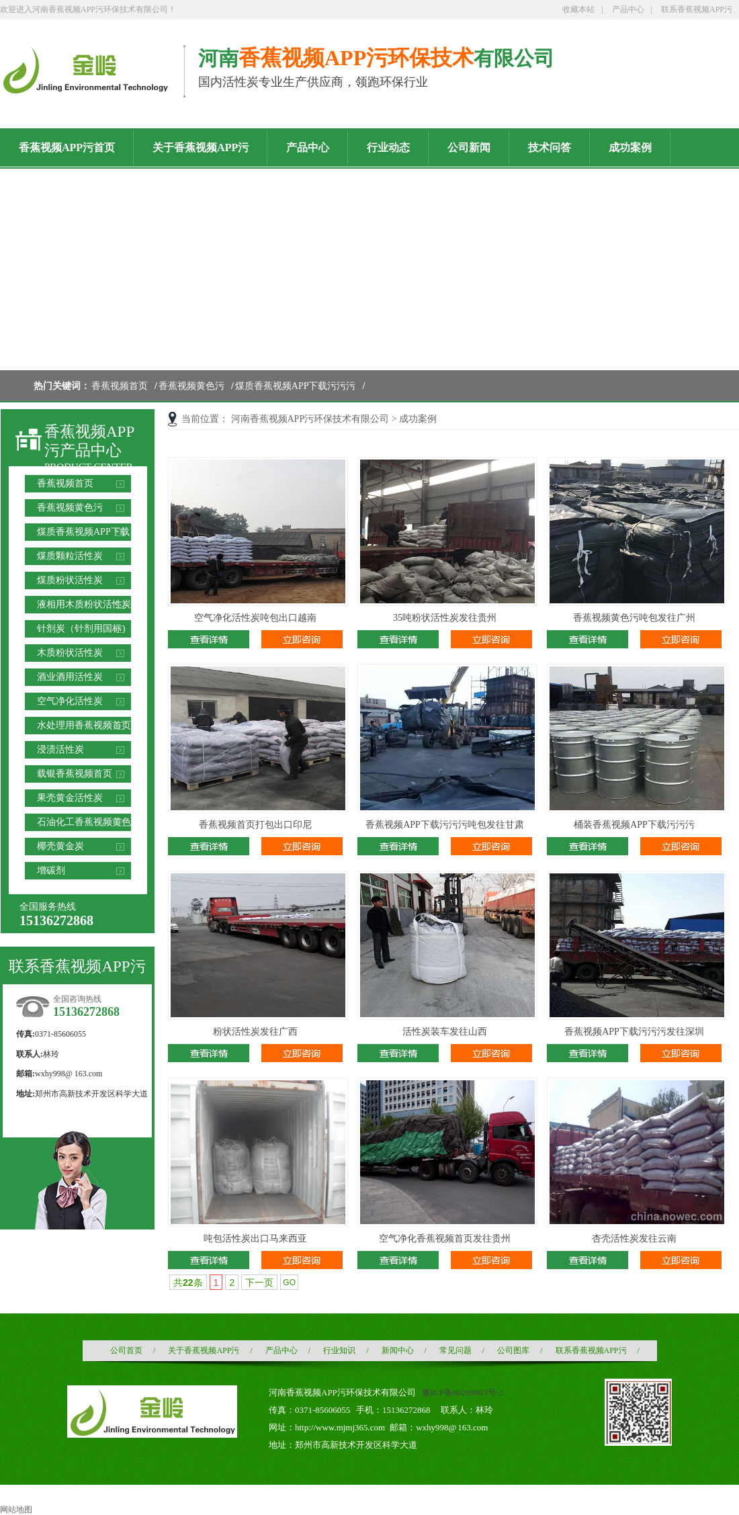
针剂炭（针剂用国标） (84, 628)
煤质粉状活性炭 (70, 580)
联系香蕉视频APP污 (696, 9)
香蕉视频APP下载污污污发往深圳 (634, 1032)
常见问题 (455, 1350)
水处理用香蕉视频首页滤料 (84, 727)
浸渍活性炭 (60, 749)
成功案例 (418, 419)
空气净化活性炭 (70, 701)
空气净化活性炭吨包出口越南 (255, 618)
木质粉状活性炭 (70, 653)
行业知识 (339, 1350)
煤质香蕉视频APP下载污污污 (295, 386)
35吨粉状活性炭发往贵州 (444, 618)
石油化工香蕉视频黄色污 (84, 824)
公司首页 (126, 1350)
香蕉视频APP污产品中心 (89, 441)
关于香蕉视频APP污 (203, 1350)
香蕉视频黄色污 (191, 386)
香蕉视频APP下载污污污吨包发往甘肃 (444, 825)
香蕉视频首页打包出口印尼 (255, 825)
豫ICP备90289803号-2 (463, 1392)
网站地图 (16, 1509)
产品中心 (628, 9)
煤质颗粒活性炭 (70, 556)
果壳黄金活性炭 (70, 798)
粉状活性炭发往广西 (255, 1032)
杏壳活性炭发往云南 (634, 1238)
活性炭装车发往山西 (444, 1032)
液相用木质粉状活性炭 (84, 604)
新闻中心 (398, 1350)
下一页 (259, 1282)
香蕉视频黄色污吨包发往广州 (634, 618)
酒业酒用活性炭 (70, 677)
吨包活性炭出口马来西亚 (255, 1238)
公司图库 (513, 1350)
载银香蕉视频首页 (74, 774)
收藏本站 (578, 9)
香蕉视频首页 (119, 386)
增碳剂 (51, 870)
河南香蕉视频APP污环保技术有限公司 (310, 419)
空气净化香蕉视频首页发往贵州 (445, 1238)
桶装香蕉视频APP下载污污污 (634, 825)
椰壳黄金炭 (60, 846)
